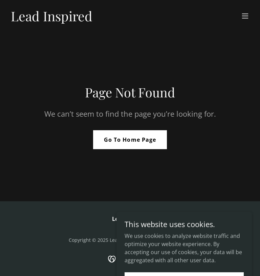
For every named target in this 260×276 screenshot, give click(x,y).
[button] (245, 16)
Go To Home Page (130, 139)
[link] (51, 19)
